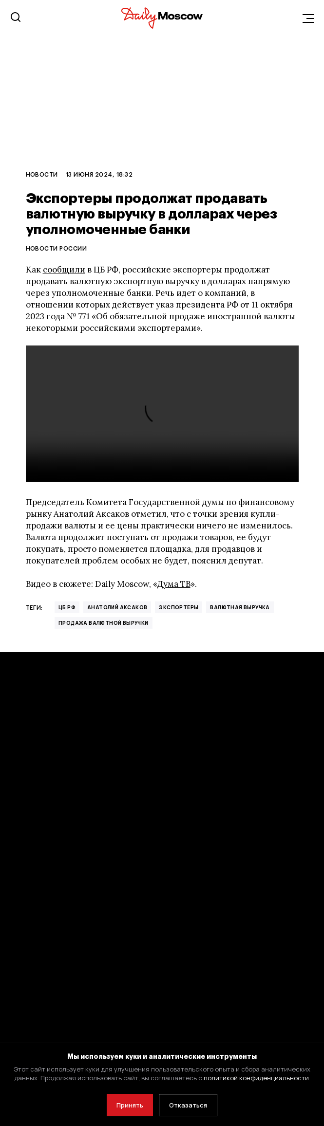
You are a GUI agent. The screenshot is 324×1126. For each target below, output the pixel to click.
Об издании (186, 840)
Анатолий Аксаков (117, 607)
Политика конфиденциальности (65, 904)
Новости (42, 174)
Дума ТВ (174, 584)
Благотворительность (206, 952)
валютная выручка (239, 607)
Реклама (180, 816)
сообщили (64, 269)
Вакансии (182, 904)
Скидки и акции (193, 928)
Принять (129, 1105)
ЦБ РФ (67, 607)
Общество (26, 840)
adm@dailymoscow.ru (118, 1017)
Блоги (176, 793)
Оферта (21, 928)
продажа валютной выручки (103, 622)
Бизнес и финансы (39, 816)
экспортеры (178, 607)
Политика (25, 793)
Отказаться (188, 1105)
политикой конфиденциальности (256, 1077)
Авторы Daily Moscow (44, 952)
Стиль (177, 769)
